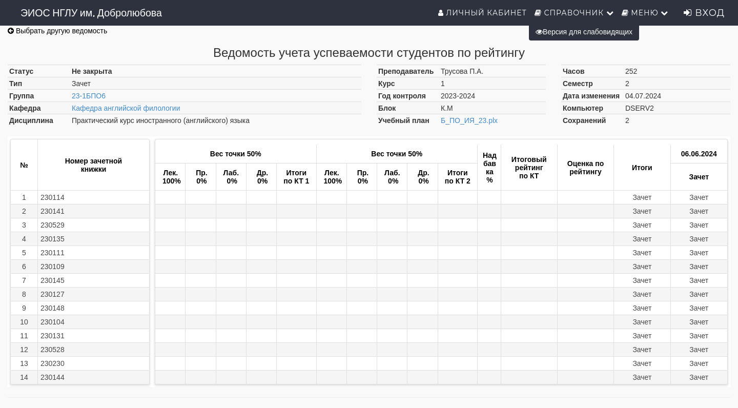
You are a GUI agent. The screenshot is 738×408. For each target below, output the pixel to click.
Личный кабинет (482, 12)
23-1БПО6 (89, 96)
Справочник (574, 12)
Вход (704, 12)
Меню (645, 12)
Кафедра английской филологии (126, 108)
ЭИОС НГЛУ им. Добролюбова (91, 13)
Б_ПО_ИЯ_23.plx (469, 120)
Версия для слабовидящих (584, 32)
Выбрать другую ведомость (57, 31)
